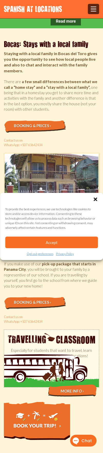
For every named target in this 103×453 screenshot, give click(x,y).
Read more (66, 21)
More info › (72, 391)
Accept (52, 242)
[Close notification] (95, 21)
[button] (95, 199)
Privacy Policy (65, 254)
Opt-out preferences (40, 254)
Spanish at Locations (33, 8)
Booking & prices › (32, 125)
